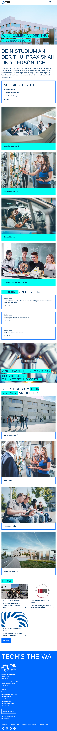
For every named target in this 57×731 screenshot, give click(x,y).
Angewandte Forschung (26, 371)
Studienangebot (16, 40)
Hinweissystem (6, 706)
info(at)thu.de (6, 719)
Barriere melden (45, 724)
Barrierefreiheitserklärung (29, 724)
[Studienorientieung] (10, 96)
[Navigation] (54, 2)
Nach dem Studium (11, 526)
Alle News (6, 640)
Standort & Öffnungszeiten (10, 694)
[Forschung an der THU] (11, 93)
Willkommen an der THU (25, 36)
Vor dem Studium (10, 435)
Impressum (4, 724)
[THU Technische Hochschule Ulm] (6, 2)
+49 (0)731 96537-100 (8, 716)
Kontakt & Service (8, 711)
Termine (4, 692)
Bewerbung (5, 699)
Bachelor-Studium (10, 146)
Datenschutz (15, 724)
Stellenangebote (6, 701)
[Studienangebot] (9, 89)
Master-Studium (10, 191)
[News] (6, 99)
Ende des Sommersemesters (14, 333)
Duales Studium (10, 237)
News (3, 689)
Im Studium (8, 480)
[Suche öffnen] (50, 2)
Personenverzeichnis (8, 703)
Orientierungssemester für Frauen (16, 282)
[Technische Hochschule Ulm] (28, 668)
